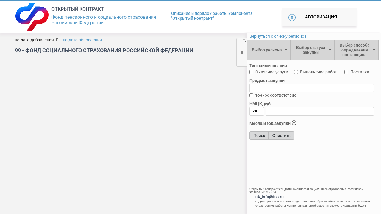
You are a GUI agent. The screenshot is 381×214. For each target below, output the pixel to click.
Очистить (281, 135)
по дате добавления (34, 39)
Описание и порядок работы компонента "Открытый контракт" (212, 16)
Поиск (259, 135)
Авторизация (321, 17)
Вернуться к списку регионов (278, 36)
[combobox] (268, 50)
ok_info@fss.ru (269, 196)
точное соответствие (275, 95)
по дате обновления (82, 39)
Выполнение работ (318, 72)
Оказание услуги (271, 72)
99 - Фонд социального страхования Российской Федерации (104, 50)
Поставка (359, 72)
